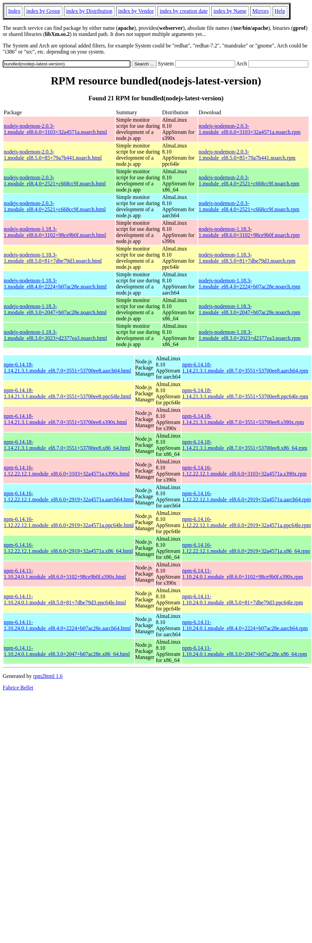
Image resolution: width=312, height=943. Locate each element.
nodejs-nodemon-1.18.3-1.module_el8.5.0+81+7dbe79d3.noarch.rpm (247, 258)
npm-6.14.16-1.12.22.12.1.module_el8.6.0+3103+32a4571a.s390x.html (66, 471)
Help (280, 11)
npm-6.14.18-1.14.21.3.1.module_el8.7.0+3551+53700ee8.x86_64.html (67, 445)
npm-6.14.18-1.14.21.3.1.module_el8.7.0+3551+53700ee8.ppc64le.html (67, 393)
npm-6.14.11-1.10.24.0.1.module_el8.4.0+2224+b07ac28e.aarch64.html (67, 625)
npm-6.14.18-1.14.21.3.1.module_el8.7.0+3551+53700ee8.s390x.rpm (243, 419)
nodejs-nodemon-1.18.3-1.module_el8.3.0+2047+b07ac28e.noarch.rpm (249, 309)
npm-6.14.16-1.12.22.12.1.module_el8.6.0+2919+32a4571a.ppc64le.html (69, 522)
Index (14, 11)
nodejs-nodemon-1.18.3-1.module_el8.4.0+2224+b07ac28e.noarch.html (55, 283)
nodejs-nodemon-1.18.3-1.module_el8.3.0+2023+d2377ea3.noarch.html (55, 335)
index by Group (43, 11)
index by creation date (184, 11)
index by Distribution (89, 11)
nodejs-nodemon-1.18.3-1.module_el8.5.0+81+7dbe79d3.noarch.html (53, 258)
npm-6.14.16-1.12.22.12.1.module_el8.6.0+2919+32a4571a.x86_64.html (68, 548)
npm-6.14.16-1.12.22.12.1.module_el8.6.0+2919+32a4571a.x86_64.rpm (246, 548)
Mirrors (260, 11)
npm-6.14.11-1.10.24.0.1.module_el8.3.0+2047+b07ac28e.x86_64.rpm (244, 651)
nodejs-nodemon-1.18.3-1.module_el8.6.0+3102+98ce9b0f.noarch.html (55, 232)
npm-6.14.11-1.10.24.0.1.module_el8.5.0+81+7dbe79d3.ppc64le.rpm (242, 599)
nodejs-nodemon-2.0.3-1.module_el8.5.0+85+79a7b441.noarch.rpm (247, 155)
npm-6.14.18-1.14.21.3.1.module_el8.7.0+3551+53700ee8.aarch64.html (67, 368)
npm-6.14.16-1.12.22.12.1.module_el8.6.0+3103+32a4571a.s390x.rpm (244, 471)
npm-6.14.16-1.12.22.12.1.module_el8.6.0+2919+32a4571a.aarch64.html (69, 496)
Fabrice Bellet (18, 687)
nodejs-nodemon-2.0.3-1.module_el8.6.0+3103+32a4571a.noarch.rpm (249, 129)
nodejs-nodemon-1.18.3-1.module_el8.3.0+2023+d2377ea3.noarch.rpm (249, 335)
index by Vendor (136, 11)
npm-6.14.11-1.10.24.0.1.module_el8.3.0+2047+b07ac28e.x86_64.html (67, 651)
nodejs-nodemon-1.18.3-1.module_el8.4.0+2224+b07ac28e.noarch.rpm (249, 283)
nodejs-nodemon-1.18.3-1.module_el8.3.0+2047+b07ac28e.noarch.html (55, 309)
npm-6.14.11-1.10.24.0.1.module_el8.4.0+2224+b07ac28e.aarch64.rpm (245, 625)
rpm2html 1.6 (48, 676)
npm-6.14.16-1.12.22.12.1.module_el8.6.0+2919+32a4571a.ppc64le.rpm (246, 522)
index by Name (230, 11)
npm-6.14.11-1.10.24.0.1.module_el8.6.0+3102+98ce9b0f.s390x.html (65, 574)
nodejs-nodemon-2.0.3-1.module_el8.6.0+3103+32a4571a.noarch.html (55, 129)
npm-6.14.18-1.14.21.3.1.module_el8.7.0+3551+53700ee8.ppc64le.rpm (245, 393)
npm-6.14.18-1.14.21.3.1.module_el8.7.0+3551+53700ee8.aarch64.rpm (245, 368)
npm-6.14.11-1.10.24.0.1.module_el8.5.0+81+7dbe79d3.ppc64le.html (65, 599)
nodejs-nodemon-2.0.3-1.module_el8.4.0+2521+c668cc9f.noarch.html (55, 180)
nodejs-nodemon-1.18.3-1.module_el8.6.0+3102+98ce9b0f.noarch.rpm (249, 232)
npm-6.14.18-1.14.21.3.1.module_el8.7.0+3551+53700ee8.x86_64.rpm (244, 445)
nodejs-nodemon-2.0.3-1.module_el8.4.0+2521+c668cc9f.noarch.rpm (249, 180)
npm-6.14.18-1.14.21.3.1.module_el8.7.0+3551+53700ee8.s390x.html (65, 419)
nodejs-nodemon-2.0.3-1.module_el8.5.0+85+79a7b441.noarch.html (53, 155)
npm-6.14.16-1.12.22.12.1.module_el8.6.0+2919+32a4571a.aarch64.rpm (246, 496)
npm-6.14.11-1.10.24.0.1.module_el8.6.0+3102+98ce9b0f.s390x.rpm (242, 574)
